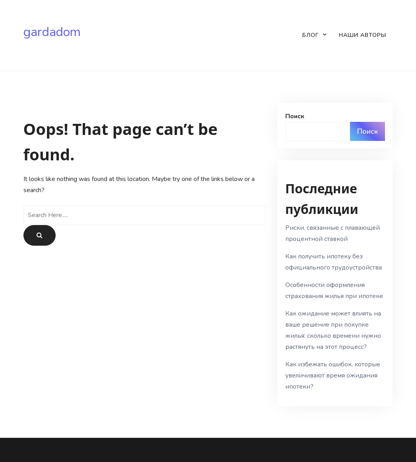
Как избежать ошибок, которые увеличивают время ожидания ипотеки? (332, 375)
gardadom (52, 32)
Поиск (294, 116)
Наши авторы (362, 35)
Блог (310, 35)
